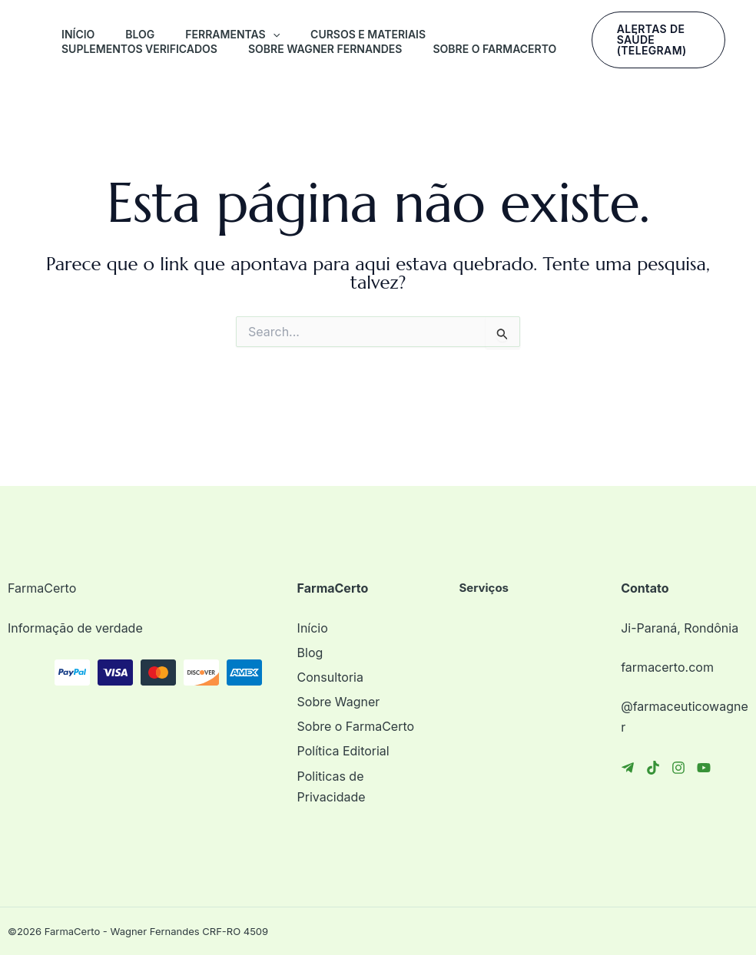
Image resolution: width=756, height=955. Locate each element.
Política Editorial (343, 750)
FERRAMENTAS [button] (232, 34)
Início (77, 34)
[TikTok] (653, 768)
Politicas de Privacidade (331, 786)
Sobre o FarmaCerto (494, 48)
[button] (273, 34)
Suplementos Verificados (139, 48)
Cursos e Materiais (368, 34)
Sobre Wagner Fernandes (325, 48)
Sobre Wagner (338, 701)
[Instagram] (678, 768)
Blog (139, 34)
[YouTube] (704, 768)
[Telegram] (628, 768)
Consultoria (330, 677)
